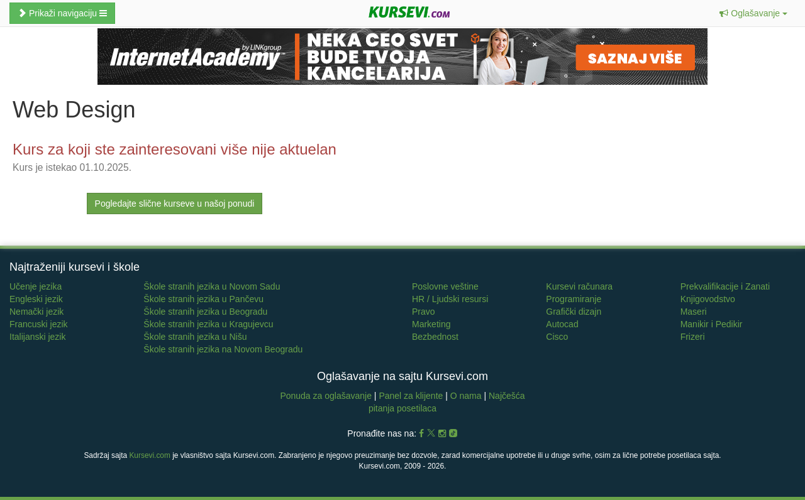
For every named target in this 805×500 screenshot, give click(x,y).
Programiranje (573, 299)
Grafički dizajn (573, 312)
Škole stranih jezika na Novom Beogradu (223, 349)
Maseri (693, 312)
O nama (466, 396)
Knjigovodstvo (707, 299)
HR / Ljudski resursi (450, 299)
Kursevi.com (149, 455)
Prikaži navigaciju (62, 13)
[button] (753, 13)
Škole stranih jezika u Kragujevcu (208, 324)
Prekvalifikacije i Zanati (725, 286)
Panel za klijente (412, 396)
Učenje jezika (35, 286)
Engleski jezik (36, 299)
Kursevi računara (579, 286)
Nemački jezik (36, 312)
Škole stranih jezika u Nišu (195, 337)
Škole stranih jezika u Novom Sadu (211, 286)
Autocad (562, 324)
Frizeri (692, 337)
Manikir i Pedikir (711, 324)
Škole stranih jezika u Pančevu (203, 299)
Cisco (557, 337)
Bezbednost (435, 337)
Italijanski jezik (37, 337)
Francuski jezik (38, 324)
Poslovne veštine (445, 286)
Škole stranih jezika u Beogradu (205, 312)
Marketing (431, 324)
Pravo (423, 312)
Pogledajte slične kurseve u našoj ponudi (175, 203)
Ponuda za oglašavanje (327, 396)
